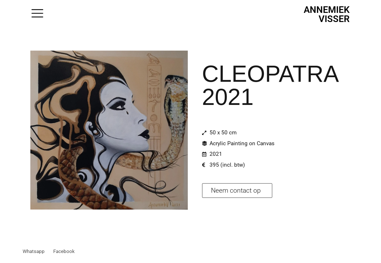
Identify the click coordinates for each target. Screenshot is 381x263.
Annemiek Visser (327, 14)
